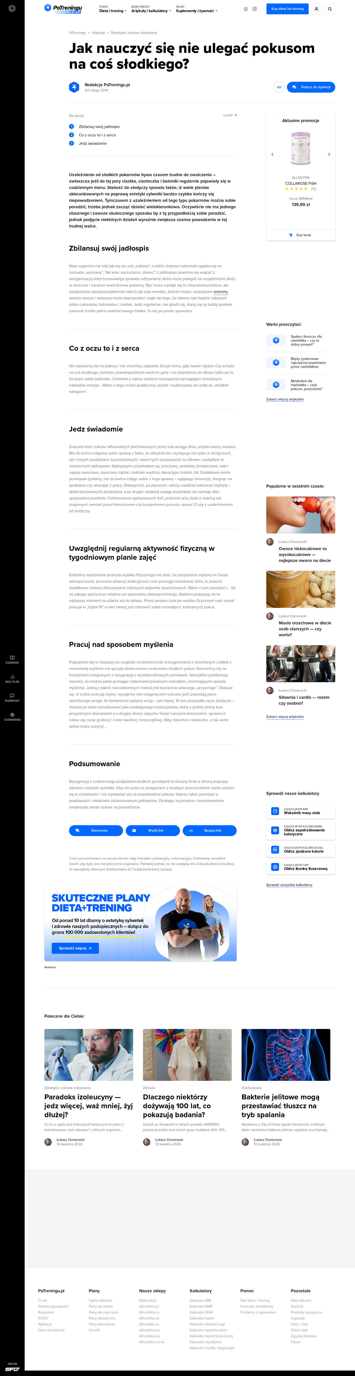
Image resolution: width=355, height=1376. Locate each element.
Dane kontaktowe (51, 1330)
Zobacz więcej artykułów (285, 399)
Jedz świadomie (93, 143)
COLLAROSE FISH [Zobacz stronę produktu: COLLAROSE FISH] (301, 183)
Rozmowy (12, 700)
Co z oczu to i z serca (97, 135)
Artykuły (98, 33)
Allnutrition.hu (149, 1330)
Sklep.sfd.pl (147, 1300)
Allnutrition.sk (149, 1318)
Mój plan (12, 681)
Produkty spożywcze (306, 1312)
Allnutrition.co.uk (151, 1342)
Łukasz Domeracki (292, 542)
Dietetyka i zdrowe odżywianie (134, 33)
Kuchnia (297, 1306)
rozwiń (228, 115)
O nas (42, 1300)
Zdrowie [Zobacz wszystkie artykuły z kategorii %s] (149, 1088)
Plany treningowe (102, 1324)
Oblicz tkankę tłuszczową (307, 867)
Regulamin (46, 1312)
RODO (43, 1318)
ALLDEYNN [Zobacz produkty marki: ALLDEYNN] (300, 178)
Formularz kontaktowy (256, 1306)
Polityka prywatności (53, 1306)
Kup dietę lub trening (287, 9)
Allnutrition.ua (149, 1336)
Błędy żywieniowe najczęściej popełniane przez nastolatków (308, 363)
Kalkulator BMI (200, 1300)
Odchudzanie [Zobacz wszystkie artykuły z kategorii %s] (252, 1088)
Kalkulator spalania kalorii (208, 1330)
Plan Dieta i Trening (255, 1300)
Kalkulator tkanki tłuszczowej (211, 1336)
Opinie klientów (100, 1300)
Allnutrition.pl (149, 1306)
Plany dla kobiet (101, 1306)
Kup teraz (304, 235)
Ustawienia (12, 719)
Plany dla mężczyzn (104, 1312)
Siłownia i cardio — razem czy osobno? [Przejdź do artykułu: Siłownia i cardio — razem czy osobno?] (304, 700)
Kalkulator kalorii (202, 1318)
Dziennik (12, 662)
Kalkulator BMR (201, 1306)
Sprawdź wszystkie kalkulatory (289, 885)
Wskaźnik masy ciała (307, 811)
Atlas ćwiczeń (301, 1300)
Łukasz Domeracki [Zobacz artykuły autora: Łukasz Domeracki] (71, 1140)
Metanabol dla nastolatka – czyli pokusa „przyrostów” (306, 385)
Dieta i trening (111, 9)
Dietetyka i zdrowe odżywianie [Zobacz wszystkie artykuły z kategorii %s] (67, 1088)
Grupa (12, 1364)
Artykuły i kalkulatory (149, 9)
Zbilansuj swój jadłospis (99, 126)
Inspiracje (298, 1318)
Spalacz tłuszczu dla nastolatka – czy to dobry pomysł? (306, 341)
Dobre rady (299, 1330)
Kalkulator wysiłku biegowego (212, 1348)
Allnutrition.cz (149, 1312)
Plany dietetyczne (102, 1318)
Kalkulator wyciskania (205, 1342)
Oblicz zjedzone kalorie (307, 850)
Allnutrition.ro (149, 1324)
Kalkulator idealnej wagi (207, 1324)
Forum (296, 1342)
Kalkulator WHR (201, 1312)
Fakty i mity (299, 1324)
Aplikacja (45, 1324)
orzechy (221, 291)
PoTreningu (77, 33)
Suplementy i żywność (195, 9)
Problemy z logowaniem (258, 1312)
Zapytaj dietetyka (304, 1336)
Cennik (94, 1330)
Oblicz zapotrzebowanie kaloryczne (307, 831)
